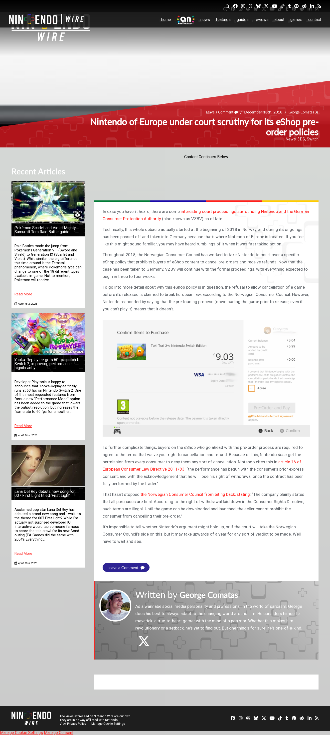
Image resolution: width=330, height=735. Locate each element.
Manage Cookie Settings (109, 724)
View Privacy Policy (73, 724)
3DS (301, 139)
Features (223, 19)
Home (166, 19)
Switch (313, 139)
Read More (23, 294)
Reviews (262, 19)
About (279, 19)
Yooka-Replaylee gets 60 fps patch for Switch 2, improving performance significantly (48, 363)
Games (296, 19)
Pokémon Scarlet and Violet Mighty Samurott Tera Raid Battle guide (45, 229)
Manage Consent (58, 732)
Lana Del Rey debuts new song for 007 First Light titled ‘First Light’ (44, 493)
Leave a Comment (216, 111)
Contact (314, 19)
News (205, 19)
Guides (243, 19)
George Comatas (299, 111)
